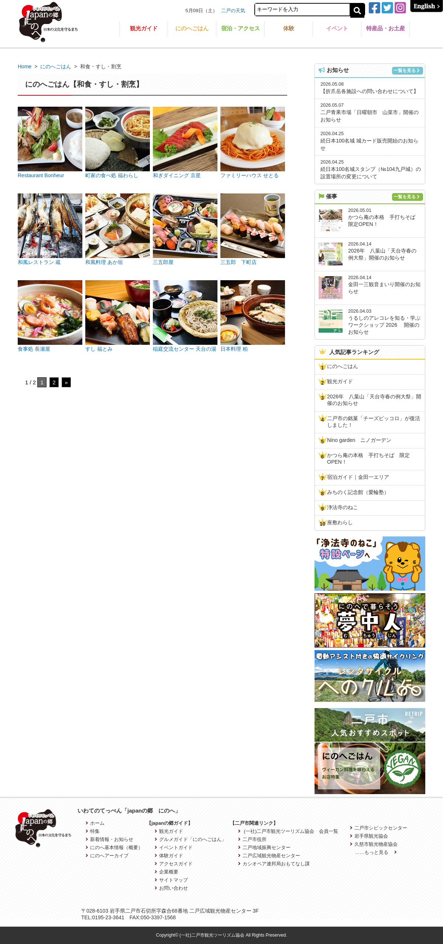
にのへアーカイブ (107, 855)
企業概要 (166, 872)
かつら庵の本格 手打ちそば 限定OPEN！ (368, 458)
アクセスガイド (174, 863)
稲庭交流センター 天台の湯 (184, 349)
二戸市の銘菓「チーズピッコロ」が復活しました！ (373, 421)
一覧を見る (407, 70)
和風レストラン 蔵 (39, 262)
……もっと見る (376, 852)
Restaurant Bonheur (41, 175)
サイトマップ (171, 880)
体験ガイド (169, 855)
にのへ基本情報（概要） (114, 847)
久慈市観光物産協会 (374, 844)
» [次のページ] (66, 382)
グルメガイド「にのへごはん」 (190, 839)
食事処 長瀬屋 (34, 349)
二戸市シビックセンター (378, 828)
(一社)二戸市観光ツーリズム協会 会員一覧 (288, 831)
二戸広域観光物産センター (269, 855)
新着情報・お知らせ (109, 839)
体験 (288, 28)
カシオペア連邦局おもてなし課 (274, 863)
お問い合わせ (171, 888)
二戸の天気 (233, 10)
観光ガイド (144, 28)
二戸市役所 (252, 839)
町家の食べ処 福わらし (111, 175)
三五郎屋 (163, 262)
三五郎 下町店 (238, 262)
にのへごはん (192, 28)
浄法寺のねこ (342, 507)
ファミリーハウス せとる (249, 175)
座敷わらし (340, 522)
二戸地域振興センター (264, 847)
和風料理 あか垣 (104, 262)
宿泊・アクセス (240, 28)
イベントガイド (174, 847)
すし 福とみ (99, 349)
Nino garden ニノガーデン (359, 440)
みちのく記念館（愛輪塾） (358, 492)
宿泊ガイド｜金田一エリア (358, 477)
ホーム (95, 823)
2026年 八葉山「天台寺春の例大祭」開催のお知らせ (374, 400)
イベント (337, 28)
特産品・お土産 (385, 28)
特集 (93, 831)
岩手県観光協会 (369, 836)
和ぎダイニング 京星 (177, 175)
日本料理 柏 (234, 349)
